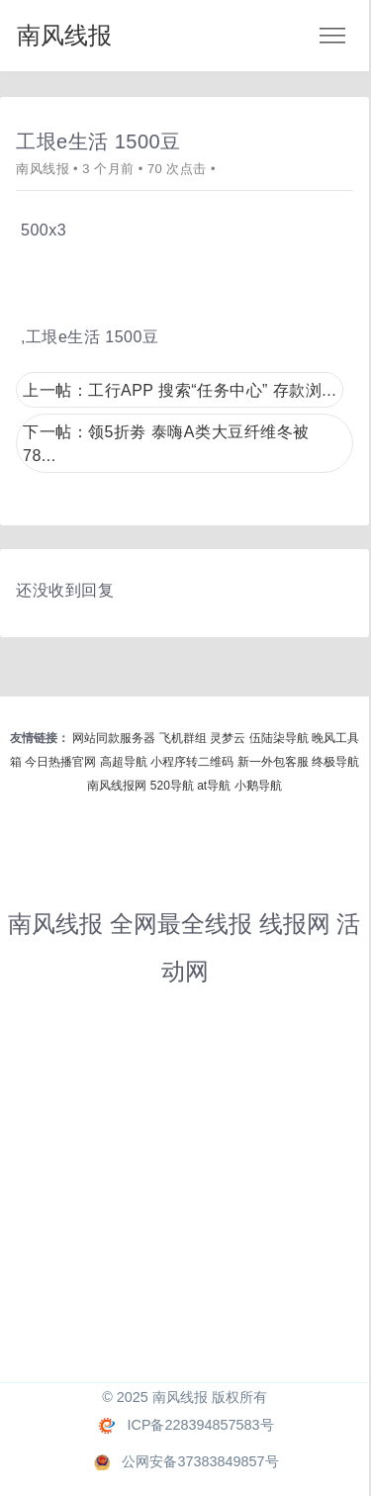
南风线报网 (116, 786)
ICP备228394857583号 (200, 1425)
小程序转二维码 (191, 762)
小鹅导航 (258, 786)
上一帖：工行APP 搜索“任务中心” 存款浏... (179, 390)
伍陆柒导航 (279, 738)
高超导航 (123, 762)
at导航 (214, 786)
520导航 (172, 786)
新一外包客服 (273, 762)
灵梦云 (227, 738)
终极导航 (335, 762)
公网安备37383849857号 (200, 1461)
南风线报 (64, 35)
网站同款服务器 (113, 738)
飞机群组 (183, 738)
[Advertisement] (185, 1196)
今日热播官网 (60, 762)
